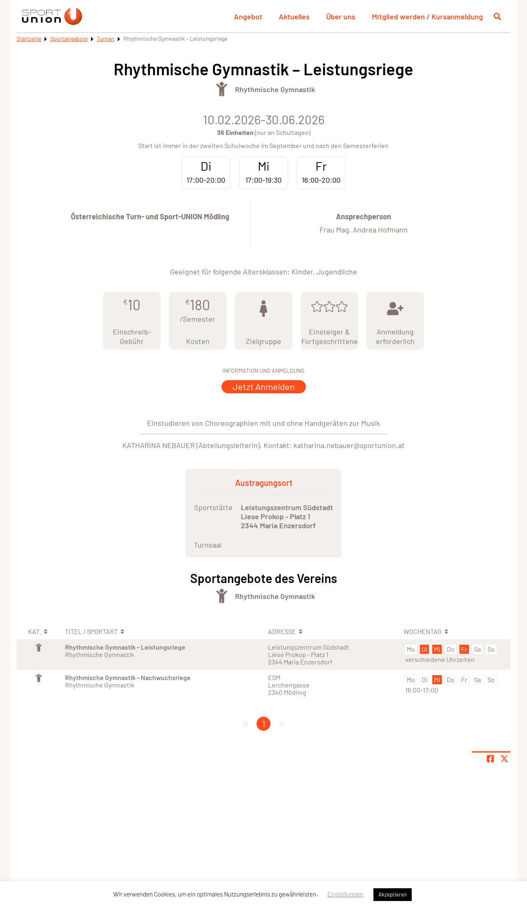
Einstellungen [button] (345, 894)
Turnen (105, 38)
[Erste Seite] (245, 724)
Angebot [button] (248, 16)
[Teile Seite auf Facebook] (490, 758)
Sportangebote (69, 38)
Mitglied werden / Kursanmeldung (427, 16)
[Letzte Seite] (282, 724)
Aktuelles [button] (294, 16)
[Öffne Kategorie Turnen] (222, 89)
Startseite (28, 38)
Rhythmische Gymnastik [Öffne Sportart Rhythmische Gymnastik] (275, 89)
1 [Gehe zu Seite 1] (263, 724)
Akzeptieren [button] (392, 894)
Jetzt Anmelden (264, 386)
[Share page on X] (504, 758)
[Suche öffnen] (497, 16)
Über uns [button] (340, 16)
